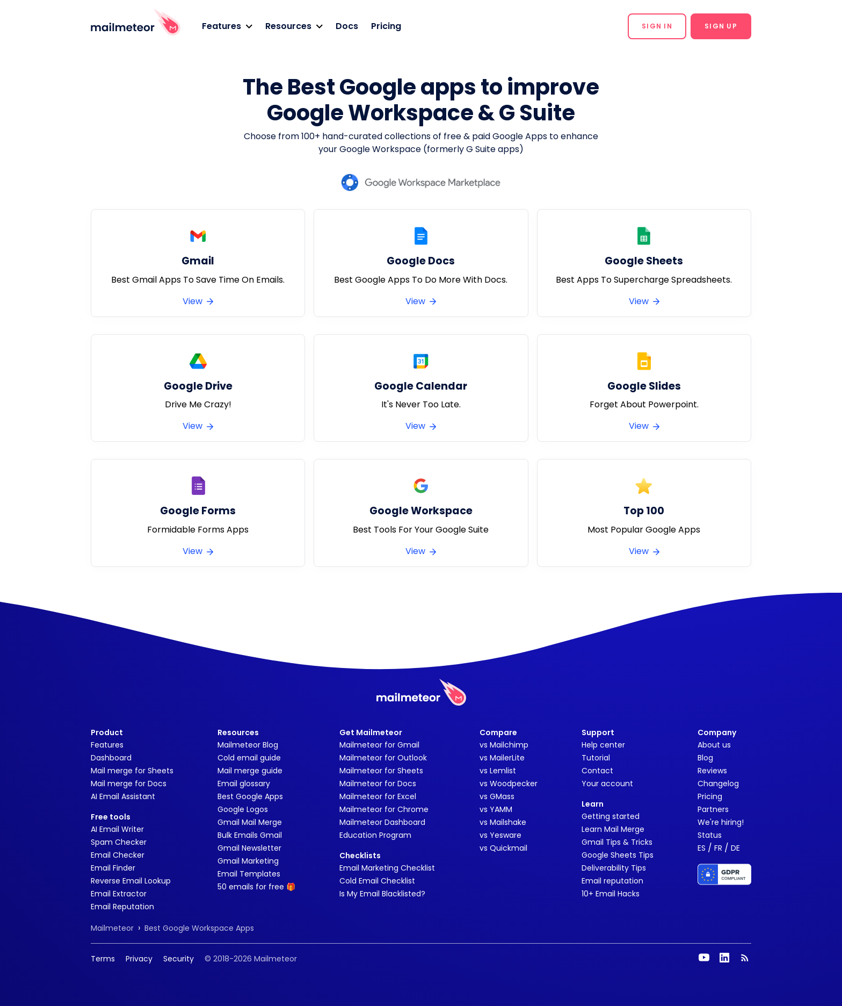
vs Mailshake (503, 822)
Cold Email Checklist (377, 880)
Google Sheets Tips (618, 855)
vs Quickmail (503, 848)
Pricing (386, 26)
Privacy (139, 958)
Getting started (611, 816)
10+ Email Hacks (611, 893)
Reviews (712, 770)
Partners (713, 809)
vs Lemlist (498, 770)
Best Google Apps (250, 796)
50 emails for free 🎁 (256, 886)
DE (735, 848)
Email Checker (117, 855)
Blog (705, 757)
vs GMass (497, 796)
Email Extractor (119, 893)
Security (178, 958)
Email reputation (612, 880)
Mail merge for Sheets (132, 770)
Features (107, 744)
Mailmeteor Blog (247, 744)
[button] (227, 26)
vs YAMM (496, 809)
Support (598, 732)
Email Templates (248, 873)
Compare (498, 732)
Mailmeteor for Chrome (384, 809)
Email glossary (243, 783)
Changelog (718, 783)
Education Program (375, 835)
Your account (607, 783)
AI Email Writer (117, 829)
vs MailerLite (502, 757)
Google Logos (242, 809)
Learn (593, 804)
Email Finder (113, 868)
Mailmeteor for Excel (377, 796)
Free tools (110, 816)
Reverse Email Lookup (131, 880)
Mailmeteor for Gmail (379, 744)
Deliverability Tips (614, 868)
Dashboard (111, 757)
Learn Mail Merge (613, 829)
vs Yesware (500, 835)
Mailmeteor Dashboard (382, 822)
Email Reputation (122, 906)
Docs (347, 26)
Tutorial (596, 757)
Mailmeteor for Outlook (383, 757)
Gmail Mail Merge (249, 822)
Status (710, 835)
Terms (103, 958)
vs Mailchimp (504, 744)
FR (718, 848)
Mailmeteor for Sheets (381, 770)
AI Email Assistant (123, 796)
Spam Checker (119, 842)
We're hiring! (721, 822)
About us (714, 744)
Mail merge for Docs (128, 783)
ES (702, 848)
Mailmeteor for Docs (377, 783)
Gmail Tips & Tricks (617, 842)
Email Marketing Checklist (387, 868)
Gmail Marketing (248, 861)
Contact (597, 770)
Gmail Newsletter (249, 848)
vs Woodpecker (509, 783)
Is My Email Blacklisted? (382, 893)
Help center (603, 744)
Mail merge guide (249, 770)
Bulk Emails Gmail (249, 835)
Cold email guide (249, 757)
